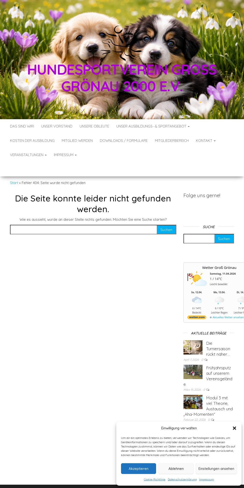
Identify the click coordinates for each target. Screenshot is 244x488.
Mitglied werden (77, 140)
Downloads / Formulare (124, 140)
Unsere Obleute (94, 126)
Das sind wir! (22, 126)
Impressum (206, 479)
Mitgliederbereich (172, 140)
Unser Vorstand (56, 126)
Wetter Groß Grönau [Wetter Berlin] (219, 253)
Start (14, 168)
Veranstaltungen (28, 155)
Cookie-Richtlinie (154, 479)
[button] (234, 428)
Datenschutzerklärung (182, 479)
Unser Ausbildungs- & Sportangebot (153, 126)
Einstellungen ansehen (216, 468)
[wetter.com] (196, 304)
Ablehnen (176, 468)
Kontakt (206, 140)
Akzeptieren (138, 468)
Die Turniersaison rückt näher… (218, 334)
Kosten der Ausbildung (32, 140)
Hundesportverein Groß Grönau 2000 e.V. (122, 77)
